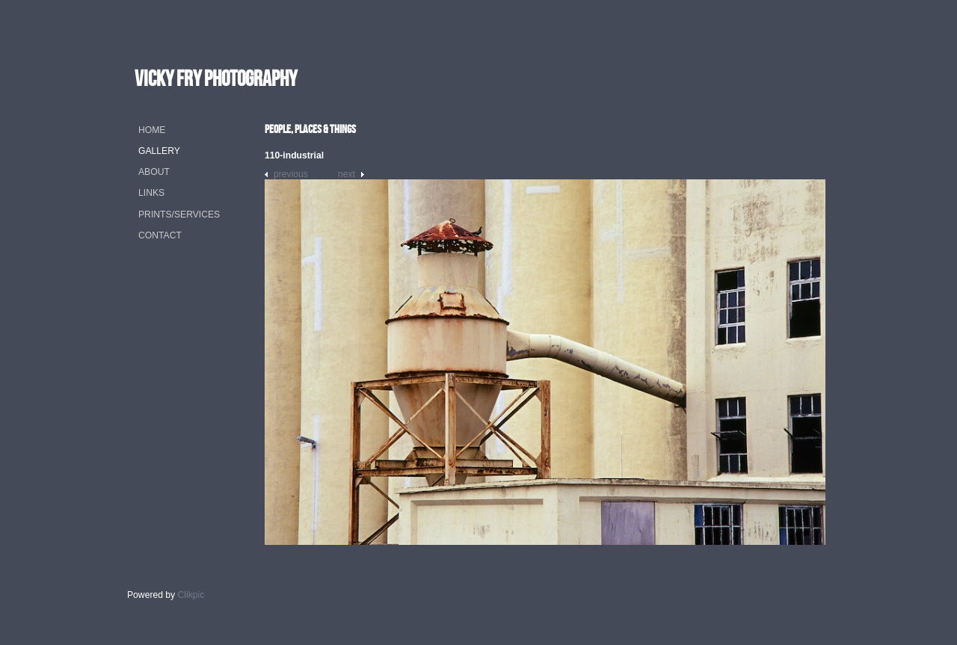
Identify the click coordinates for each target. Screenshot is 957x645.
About (154, 172)
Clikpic (191, 595)
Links (151, 193)
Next (346, 174)
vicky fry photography (216, 78)
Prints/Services (179, 214)
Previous (291, 174)
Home (151, 130)
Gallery (159, 151)
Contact (160, 235)
